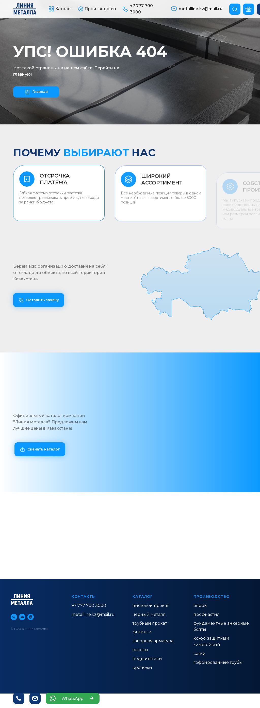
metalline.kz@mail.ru (93, 614)
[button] (60, 9)
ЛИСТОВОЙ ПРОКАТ (151, 605)
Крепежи (142, 667)
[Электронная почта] (22, 617)
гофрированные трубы (217, 662)
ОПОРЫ (200, 605)
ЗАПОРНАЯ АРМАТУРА (153, 640)
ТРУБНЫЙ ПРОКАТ (150, 623)
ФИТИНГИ (142, 632)
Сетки (199, 653)
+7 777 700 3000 (89, 605)
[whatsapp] (30, 617)
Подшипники (147, 658)
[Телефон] (14, 617)
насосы (140, 649)
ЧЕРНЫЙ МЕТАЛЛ (149, 614)
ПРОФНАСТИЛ (206, 614)
